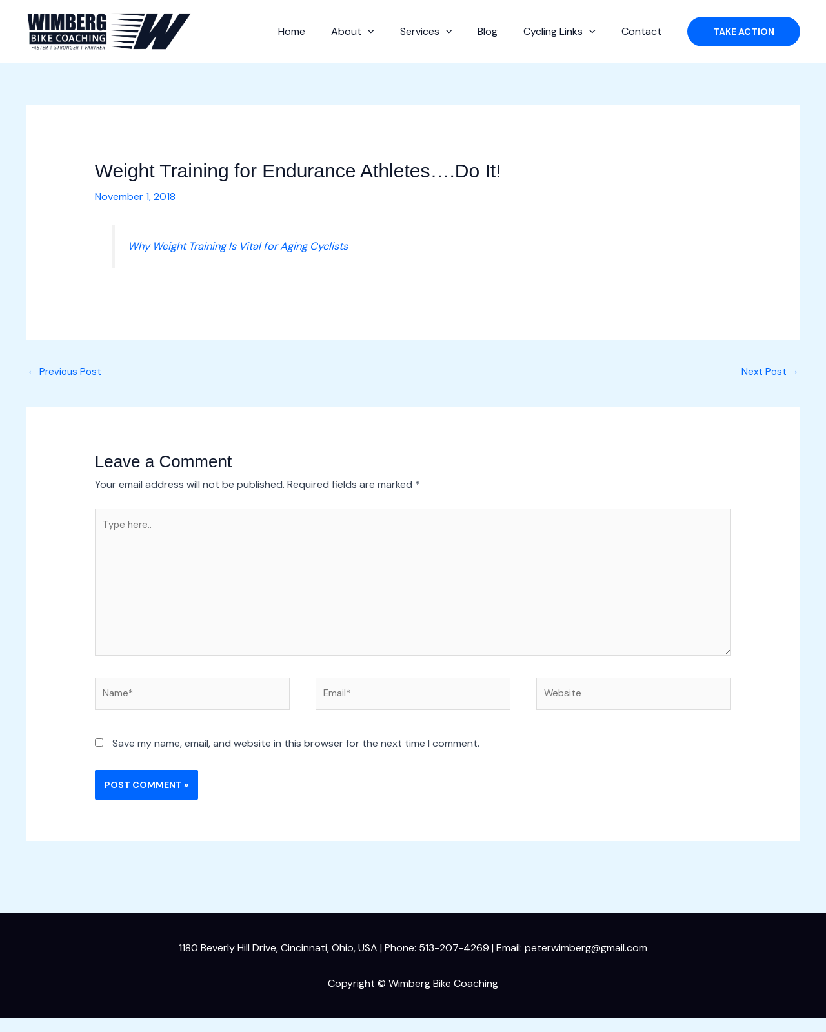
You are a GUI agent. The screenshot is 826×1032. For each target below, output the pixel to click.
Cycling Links (567, 31)
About (376, 31)
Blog (500, 31)
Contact (644, 31)
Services (444, 31)
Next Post (769, 372)
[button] (391, 31)
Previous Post (66, 372)
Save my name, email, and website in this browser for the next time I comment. (295, 757)
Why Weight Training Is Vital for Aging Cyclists (249, 246)
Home (320, 31)
